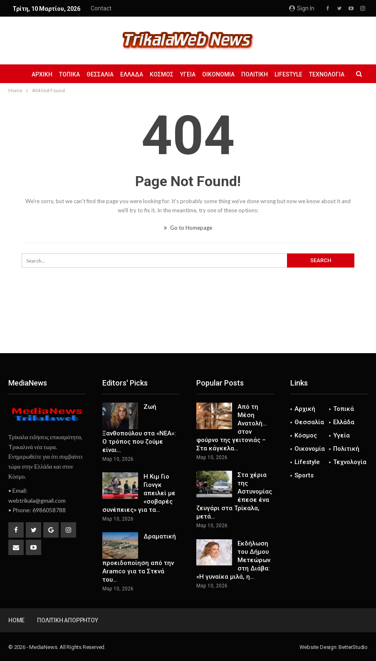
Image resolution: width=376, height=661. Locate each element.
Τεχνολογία (349, 462)
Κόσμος (168, 74)
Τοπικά (72, 74)
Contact (101, 8)
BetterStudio (353, 647)
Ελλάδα (136, 74)
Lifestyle (300, 74)
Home (16, 620)
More (330, 74)
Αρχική (43, 74)
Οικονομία (227, 74)
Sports (304, 475)
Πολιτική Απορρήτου (67, 620)
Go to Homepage (188, 227)
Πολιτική (264, 74)
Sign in (301, 8)
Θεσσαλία (103, 74)
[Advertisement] (188, 325)
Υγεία (195, 74)
